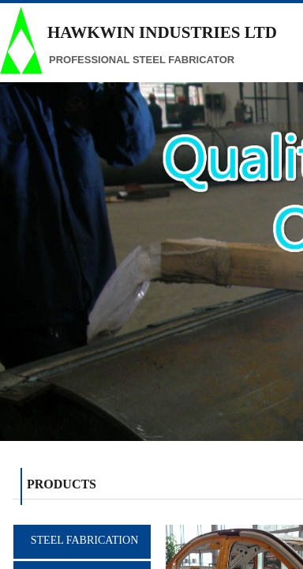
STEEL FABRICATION (85, 540)
